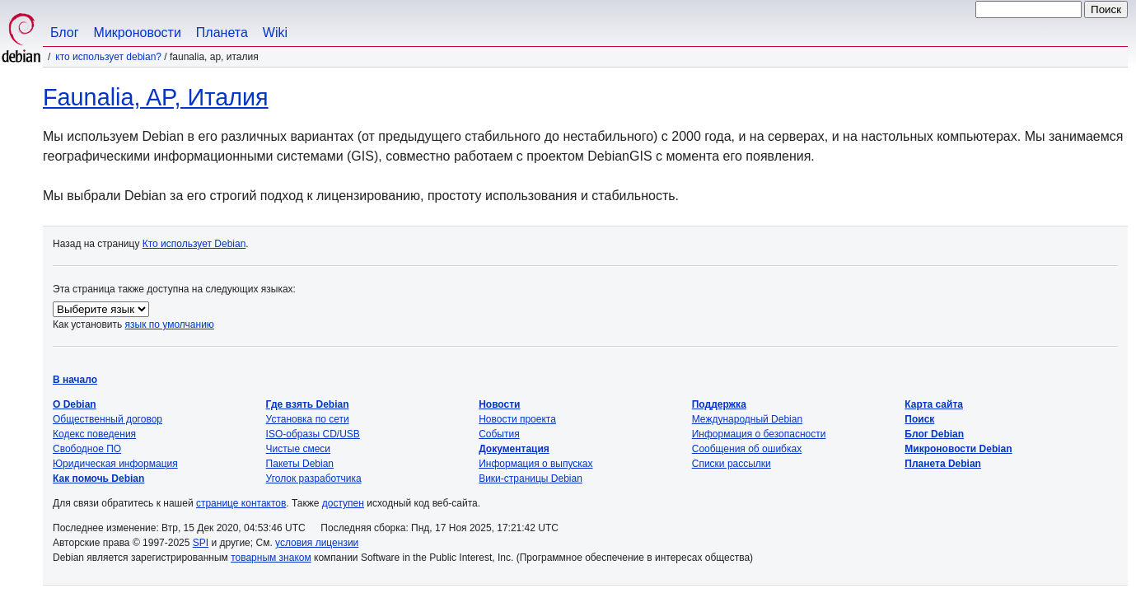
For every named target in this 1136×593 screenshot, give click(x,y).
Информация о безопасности (759, 434)
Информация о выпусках (535, 463)
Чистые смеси (298, 449)
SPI (200, 543)
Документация (514, 449)
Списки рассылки (731, 463)
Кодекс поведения (94, 434)
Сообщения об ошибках (747, 449)
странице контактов (241, 503)
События (499, 434)
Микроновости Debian (958, 449)
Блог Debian (934, 434)
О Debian (74, 404)
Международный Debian (747, 419)
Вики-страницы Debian (530, 478)
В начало (75, 379)
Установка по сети (307, 419)
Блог (64, 33)
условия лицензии (316, 543)
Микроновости (137, 33)
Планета (222, 33)
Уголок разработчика (314, 478)
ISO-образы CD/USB (313, 434)
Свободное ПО (87, 449)
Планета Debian (943, 463)
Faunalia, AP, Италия (156, 97)
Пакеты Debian (300, 463)
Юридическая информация (115, 463)
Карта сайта (934, 404)
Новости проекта (517, 419)
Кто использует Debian (194, 244)
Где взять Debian (307, 404)
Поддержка (719, 404)
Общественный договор (107, 419)
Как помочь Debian (98, 478)
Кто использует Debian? (108, 57)
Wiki (275, 33)
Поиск (919, 419)
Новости (499, 404)
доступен (343, 503)
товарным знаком (271, 557)
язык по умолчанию (169, 324)
